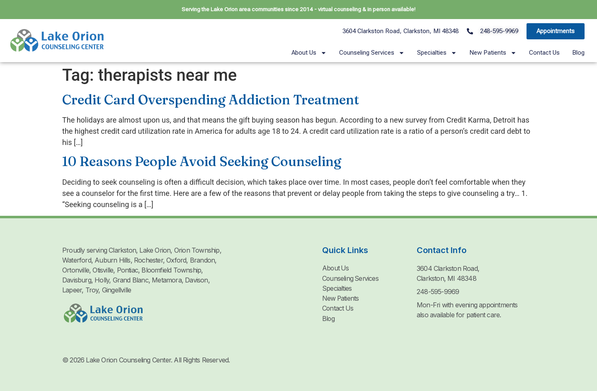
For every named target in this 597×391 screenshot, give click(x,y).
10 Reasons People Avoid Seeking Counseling (201, 161)
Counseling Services (372, 53)
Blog (578, 52)
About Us (309, 53)
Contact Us (544, 52)
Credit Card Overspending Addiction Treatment (210, 100)
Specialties (437, 53)
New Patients (493, 53)
